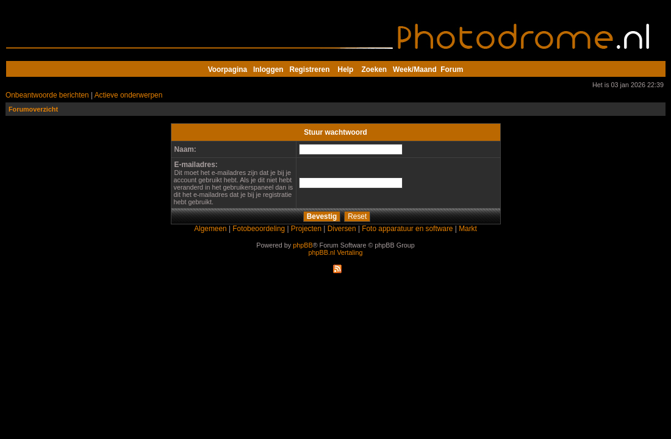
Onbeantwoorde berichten (47, 95)
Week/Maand (415, 69)
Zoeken (374, 69)
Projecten (306, 228)
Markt (468, 228)
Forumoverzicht (33, 109)
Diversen (342, 228)
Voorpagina (227, 69)
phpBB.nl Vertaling (336, 252)
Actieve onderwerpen (129, 95)
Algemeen (210, 228)
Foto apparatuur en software (407, 228)
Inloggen (268, 69)
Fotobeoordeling (258, 228)
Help (346, 69)
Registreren (309, 69)
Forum (451, 69)
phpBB (302, 245)
